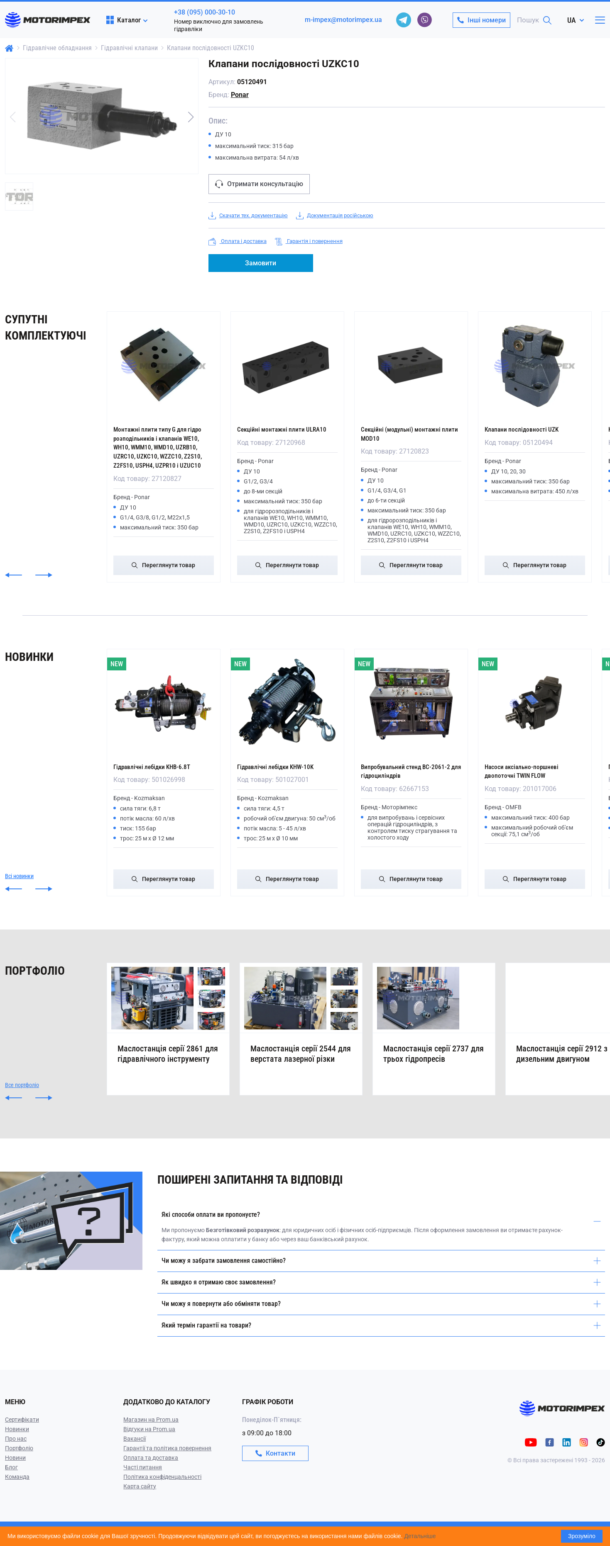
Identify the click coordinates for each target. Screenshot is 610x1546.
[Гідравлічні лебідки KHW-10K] (287, 703)
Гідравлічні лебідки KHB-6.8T (159, 765)
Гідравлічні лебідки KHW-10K (282, 765)
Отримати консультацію (259, 184)
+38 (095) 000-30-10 (204, 12)
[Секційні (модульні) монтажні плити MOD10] (411, 366)
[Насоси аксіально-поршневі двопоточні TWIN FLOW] (535, 703)
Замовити (260, 263)
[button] (191, 117)
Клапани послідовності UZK (527, 429)
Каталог (123, 20)
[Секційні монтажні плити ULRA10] (287, 366)
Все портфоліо (22, 1102)
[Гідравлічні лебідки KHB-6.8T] (163, 703)
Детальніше (420, 1536)
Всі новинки (19, 883)
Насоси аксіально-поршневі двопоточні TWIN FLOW (528, 770)
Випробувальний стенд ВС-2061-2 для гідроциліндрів (407, 770)
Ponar (240, 95)
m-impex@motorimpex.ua (343, 20)
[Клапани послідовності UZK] (535, 366)
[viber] (424, 20)
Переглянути (163, 564)
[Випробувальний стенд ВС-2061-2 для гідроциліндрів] (411, 703)
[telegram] (403, 20)
